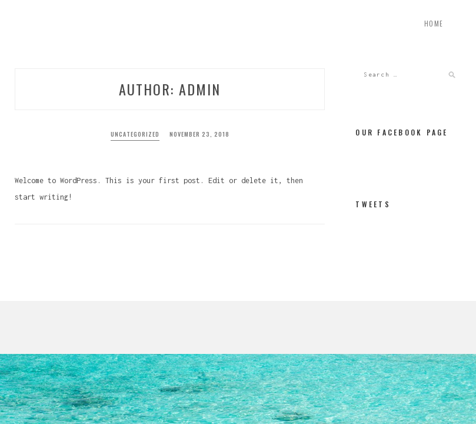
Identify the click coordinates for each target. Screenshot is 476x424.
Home (434, 23)
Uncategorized (135, 134)
